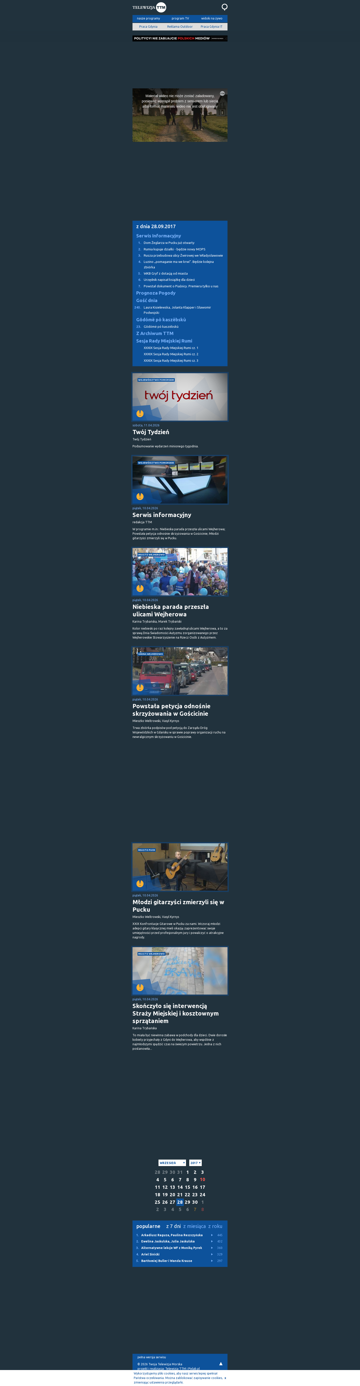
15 (187, 1187)
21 (180, 1194)
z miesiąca (194, 1226)
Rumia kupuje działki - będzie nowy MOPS (169, 249)
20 (172, 1194)
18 (157, 1194)
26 (165, 1202)
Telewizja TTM (175, 1368)
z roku (215, 1226)
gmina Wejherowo (150, 654)
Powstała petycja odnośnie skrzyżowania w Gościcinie (171, 710)
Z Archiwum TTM (155, 333)
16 (195, 1187)
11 (157, 1187)
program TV (180, 18)
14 (180, 1187)
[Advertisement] (180, 63)
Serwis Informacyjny (158, 235)
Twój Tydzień (150, 432)
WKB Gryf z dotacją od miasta (160, 273)
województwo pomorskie (156, 379)
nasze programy (148, 18)
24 (202, 1194)
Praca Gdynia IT (211, 26)
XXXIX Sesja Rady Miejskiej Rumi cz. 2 (171, 354)
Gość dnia (147, 300)
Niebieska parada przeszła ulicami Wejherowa (170, 610)
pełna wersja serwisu (152, 1357)
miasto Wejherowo (151, 554)
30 (172, 1172)
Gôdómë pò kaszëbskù (161, 319)
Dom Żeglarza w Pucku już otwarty (163, 242)
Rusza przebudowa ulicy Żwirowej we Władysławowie (177, 255)
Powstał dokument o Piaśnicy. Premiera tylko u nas (175, 286)
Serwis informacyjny (161, 515)
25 (157, 1202)
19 (165, 1194)
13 (172, 1187)
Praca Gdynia (148, 26)
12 (165, 1187)
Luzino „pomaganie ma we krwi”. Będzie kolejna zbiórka (173, 264)
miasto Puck (146, 850)
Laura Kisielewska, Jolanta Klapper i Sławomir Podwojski (171, 310)
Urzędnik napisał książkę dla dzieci (163, 279)
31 (180, 1172)
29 (165, 1172)
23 (195, 1194)
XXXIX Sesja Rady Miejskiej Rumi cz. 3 (171, 360)
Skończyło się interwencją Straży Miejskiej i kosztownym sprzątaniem (175, 1013)
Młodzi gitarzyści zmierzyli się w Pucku (178, 906)
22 (187, 1194)
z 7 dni (173, 1226)
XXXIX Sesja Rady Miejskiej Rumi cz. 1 (171, 348)
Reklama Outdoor (180, 26)
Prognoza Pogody (156, 293)
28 (157, 1172)
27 (172, 1202)
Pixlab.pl (194, 1368)
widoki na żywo (211, 18)
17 (202, 1187)
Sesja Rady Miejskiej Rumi (164, 341)
